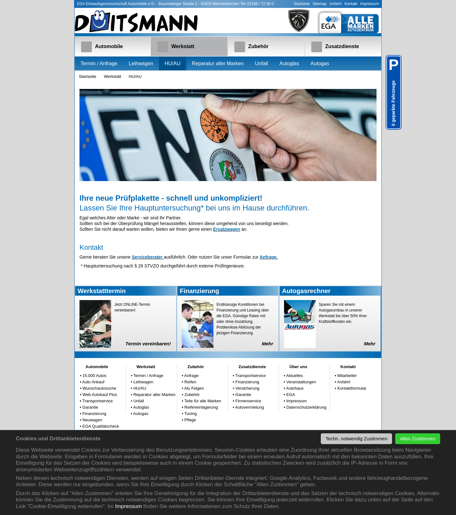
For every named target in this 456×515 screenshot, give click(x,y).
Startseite (302, 4)
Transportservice (97, 401)
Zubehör (251, 46)
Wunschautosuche (98, 388)
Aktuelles (294, 375)
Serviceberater (148, 257)
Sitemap (319, 4)
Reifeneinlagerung (200, 407)
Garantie (89, 407)
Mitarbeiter (346, 375)
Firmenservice (247, 401)
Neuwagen (91, 420)
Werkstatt (175, 46)
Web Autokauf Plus (99, 394)
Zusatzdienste (335, 46)
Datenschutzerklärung (305, 407)
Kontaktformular (351, 388)
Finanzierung (93, 413)
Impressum (128, 506)
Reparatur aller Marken (218, 63)
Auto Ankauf (92, 382)
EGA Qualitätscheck (100, 426)
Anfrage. (269, 257)
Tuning (190, 413)
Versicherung (247, 388)
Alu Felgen (193, 388)
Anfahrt (335, 4)
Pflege (189, 420)
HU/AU (172, 63)
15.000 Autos (94, 375)
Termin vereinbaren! (148, 343)
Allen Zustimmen (417, 438)
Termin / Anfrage (98, 63)
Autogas (319, 63)
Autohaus (294, 388)
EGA (290, 394)
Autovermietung (249, 407)
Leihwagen (141, 63)
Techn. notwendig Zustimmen (356, 438)
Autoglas (289, 63)
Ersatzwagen (226, 229)
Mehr (267, 343)
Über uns (298, 366)
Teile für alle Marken (202, 401)
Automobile (102, 46)
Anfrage (191, 375)
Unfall (261, 63)
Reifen (189, 382)
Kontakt (351, 4)
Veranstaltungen (300, 382)
